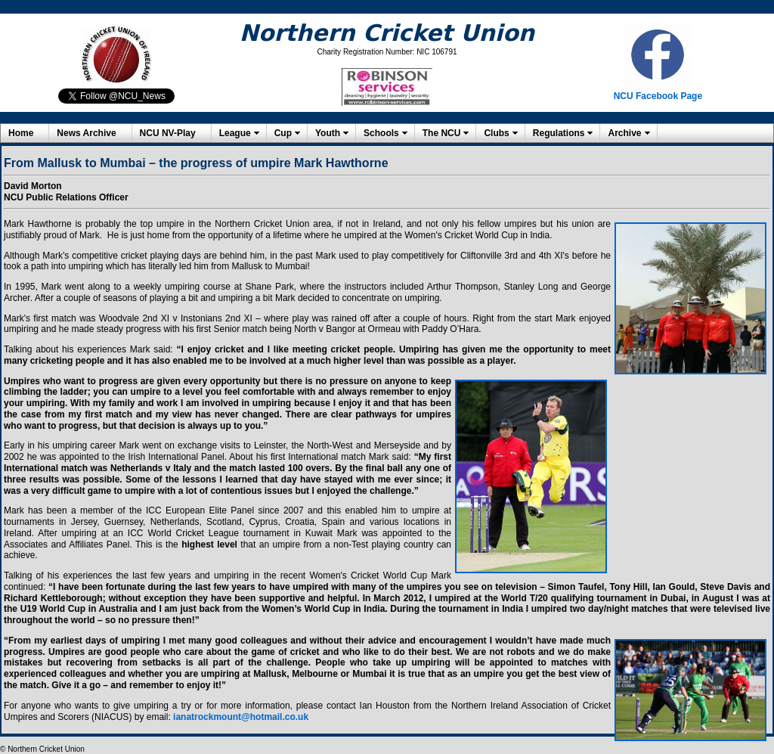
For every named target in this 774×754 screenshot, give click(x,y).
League (235, 133)
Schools (381, 133)
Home (20, 133)
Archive (624, 133)
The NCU (442, 133)
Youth (327, 133)
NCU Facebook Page (658, 96)
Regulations (559, 133)
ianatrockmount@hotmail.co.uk (240, 717)
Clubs (496, 133)
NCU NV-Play (168, 133)
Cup (283, 133)
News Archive (86, 133)
